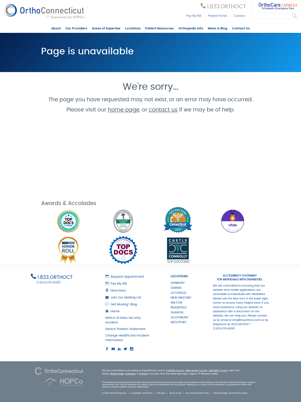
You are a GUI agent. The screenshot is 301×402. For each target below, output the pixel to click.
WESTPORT (179, 322)
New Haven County (196, 370)
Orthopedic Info (190, 28)
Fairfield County (175, 370)
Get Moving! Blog (121, 304)
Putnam (143, 374)
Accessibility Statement (141, 393)
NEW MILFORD (181, 297)
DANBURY (178, 282)
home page (123, 110)
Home (112, 311)
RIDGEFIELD (179, 307)
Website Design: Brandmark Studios (230, 393)
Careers (239, 15)
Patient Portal (217, 15)
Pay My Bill (193, 15)
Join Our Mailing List (123, 297)
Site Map (161, 393)
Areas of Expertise (106, 28)
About (56, 28)
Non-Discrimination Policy (197, 393)
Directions (115, 290)
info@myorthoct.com (246, 320)
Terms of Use (175, 393)
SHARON (177, 312)
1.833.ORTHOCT (226, 6)
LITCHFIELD (178, 292)
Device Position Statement (125, 329)
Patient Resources (159, 28)
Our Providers (76, 28)
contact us (163, 110)
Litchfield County (218, 370)
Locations (133, 28)
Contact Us (241, 28)
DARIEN (176, 287)
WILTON (176, 302)
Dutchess (130, 374)
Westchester (117, 374)
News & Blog (217, 28)
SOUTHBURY (180, 317)
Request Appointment (124, 276)
